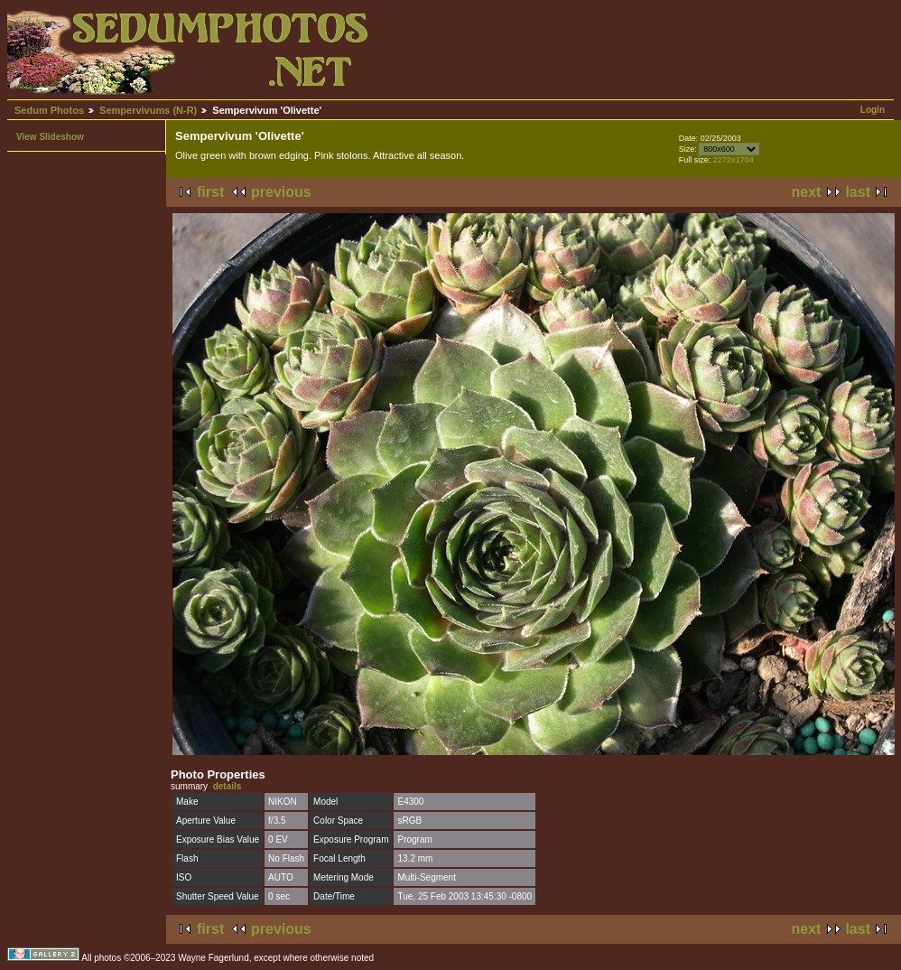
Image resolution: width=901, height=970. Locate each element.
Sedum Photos (49, 110)
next (807, 192)
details (227, 786)
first (210, 192)
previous (281, 192)
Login (872, 110)
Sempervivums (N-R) (148, 110)
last (857, 192)
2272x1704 (733, 159)
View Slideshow (50, 137)
